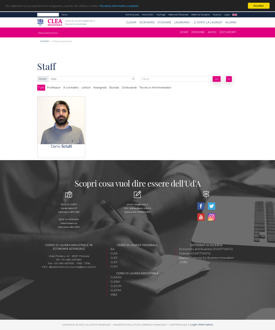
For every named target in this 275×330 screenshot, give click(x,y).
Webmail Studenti (200, 14)
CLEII (114, 266)
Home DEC (148, 14)
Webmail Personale (178, 14)
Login (227, 14)
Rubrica (217, 14)
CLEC (114, 257)
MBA (113, 294)
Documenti (227, 32)
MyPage (161, 14)
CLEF (114, 262)
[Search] (48, 14)
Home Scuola (132, 14)
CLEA (114, 253)
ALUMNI (230, 22)
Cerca (64, 14)
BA (112, 249)
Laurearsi (182, 22)
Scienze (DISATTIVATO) (195, 253)
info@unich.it (141, 204)
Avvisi (212, 32)
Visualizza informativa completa (119, 6)
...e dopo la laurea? (207, 22)
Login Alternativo (201, 324)
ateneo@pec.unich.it (140, 208)
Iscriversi (147, 22)
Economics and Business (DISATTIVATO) (206, 249)
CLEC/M (115, 286)
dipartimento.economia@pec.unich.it (72, 266)
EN (234, 14)
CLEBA (115, 281)
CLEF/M (115, 290)
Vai (216, 78)
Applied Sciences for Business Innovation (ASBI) (206, 260)
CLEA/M (131, 22)
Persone (198, 32)
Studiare (164, 22)
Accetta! (259, 6)
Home (184, 32)
